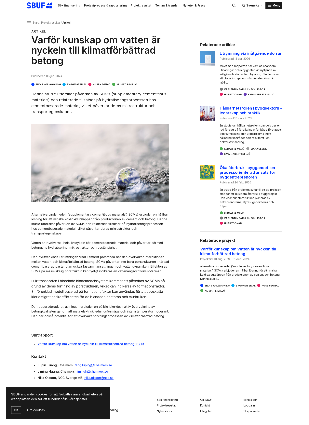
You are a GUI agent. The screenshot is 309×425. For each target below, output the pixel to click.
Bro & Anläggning (48, 86)
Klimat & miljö (126, 86)
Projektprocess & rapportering (112, 6)
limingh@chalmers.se (92, 373)
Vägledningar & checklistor (244, 91)
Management (259, 150)
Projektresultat (148, 6)
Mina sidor (250, 399)
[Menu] (273, 6)
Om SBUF (206, 399)
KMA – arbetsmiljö (261, 96)
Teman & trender (174, 6)
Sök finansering (76, 6)
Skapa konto (252, 411)
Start (36, 24)
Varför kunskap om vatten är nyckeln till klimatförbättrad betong (238, 253)
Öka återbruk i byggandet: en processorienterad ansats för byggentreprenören (247, 174)
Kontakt (205, 405)
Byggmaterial (77, 86)
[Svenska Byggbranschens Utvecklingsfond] (45, 6)
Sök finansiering (167, 399)
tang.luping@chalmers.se (93, 367)
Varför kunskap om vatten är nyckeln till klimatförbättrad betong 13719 (91, 346)
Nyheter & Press (201, 6)
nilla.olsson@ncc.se (99, 379)
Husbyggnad (102, 86)
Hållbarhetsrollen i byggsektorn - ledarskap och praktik (251, 112)
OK (16, 410)
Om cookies (36, 410)
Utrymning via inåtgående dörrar (251, 55)
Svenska (251, 6)
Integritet (206, 411)
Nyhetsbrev (164, 411)
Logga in (249, 405)
